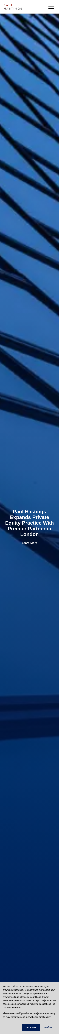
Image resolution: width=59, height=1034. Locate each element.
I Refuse (48, 1027)
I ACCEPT (31, 1027)
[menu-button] (51, 6)
